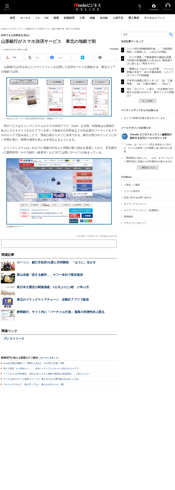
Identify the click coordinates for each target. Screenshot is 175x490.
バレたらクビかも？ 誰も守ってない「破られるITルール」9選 (33, 384)
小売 (82, 17)
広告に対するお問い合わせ (137, 197)
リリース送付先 (132, 191)
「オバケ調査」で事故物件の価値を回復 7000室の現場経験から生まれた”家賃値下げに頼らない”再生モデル (150, 60)
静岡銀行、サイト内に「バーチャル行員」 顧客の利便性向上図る (61, 312)
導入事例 (133, 17)
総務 (56, 17)
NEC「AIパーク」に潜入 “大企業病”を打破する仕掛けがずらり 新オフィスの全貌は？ (150, 92)
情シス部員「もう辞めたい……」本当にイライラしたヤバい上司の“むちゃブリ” (41, 368)
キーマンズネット (49, 358)
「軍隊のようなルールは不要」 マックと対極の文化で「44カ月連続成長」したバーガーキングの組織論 (150, 72)
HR (47, 17)
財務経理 (69, 17)
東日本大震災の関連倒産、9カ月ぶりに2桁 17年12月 (53, 287)
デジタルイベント (154, 17)
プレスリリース (13, 338)
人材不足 (118, 17)
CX (38, 17)
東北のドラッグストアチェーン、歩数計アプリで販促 (53, 299)
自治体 (104, 17)
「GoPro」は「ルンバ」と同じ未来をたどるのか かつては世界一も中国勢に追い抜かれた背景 (148, 148)
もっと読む (147, 101)
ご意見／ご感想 (132, 184)
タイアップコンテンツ (135, 204)
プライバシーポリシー (135, 223)
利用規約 (128, 216)
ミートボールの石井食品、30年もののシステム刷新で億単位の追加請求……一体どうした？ (46, 374)
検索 (171, 34)
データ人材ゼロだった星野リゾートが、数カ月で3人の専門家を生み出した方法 (41, 379)
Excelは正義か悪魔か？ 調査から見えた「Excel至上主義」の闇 (33, 363)
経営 (12, 17)
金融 (92, 17)
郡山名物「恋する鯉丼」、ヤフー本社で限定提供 (50, 274)
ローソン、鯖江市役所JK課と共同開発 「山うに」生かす (56, 262)
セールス (25, 17)
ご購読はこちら (147, 167)
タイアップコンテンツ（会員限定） (142, 210)
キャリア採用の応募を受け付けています (144, 118)
